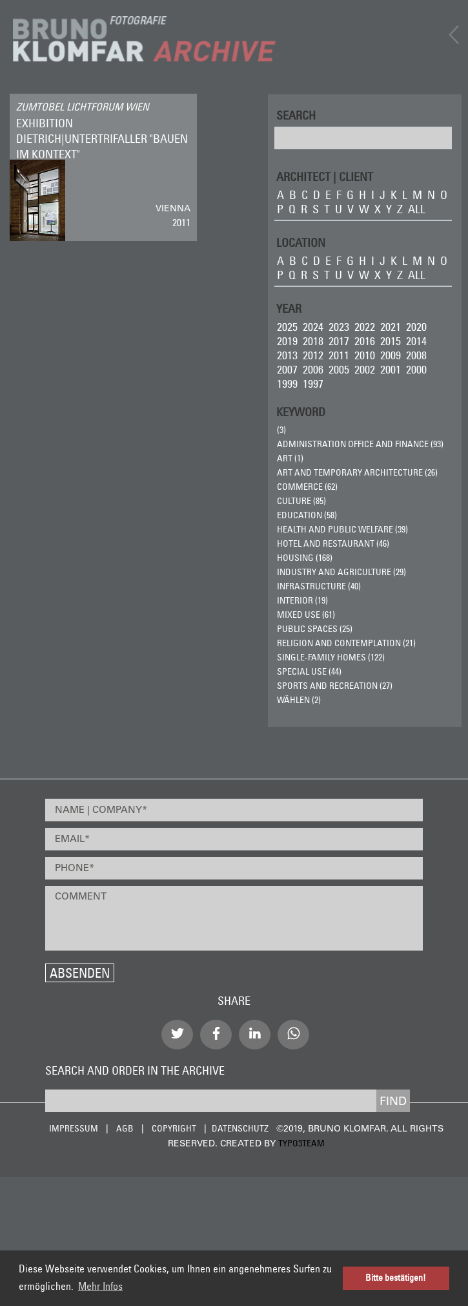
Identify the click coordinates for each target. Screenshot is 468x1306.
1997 (313, 383)
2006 (313, 369)
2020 (416, 326)
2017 (339, 340)
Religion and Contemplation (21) (346, 643)
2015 (390, 340)
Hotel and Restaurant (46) (333, 543)
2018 (313, 340)
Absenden (80, 973)
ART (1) (290, 458)
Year (288, 308)
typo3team (301, 1143)
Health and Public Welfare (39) (342, 529)
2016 (364, 340)
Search (296, 114)
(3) (281, 430)
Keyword (300, 411)
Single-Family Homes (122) (331, 657)
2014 (416, 340)
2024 (313, 326)
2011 (339, 355)
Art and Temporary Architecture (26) (357, 472)
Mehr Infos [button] (100, 1286)
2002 (364, 369)
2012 (313, 355)
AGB (125, 1128)
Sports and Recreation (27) (334, 685)
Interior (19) (302, 600)
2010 (364, 355)
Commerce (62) (307, 486)
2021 (390, 326)
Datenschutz (240, 1128)
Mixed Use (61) (306, 614)
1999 (287, 383)
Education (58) (307, 515)
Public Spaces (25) (314, 629)
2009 (390, 355)
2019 (287, 340)
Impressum (73, 1128)
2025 (287, 326)
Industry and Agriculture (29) (341, 572)
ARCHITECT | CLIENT (324, 176)
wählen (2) (299, 700)
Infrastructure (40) (319, 586)
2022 (364, 326)
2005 (339, 369)
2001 (390, 369)
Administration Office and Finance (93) (360, 444)
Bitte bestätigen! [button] (395, 1277)
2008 (416, 355)
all (416, 209)
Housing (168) (304, 557)
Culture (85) (301, 501)
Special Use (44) (309, 671)
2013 (287, 355)
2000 (416, 369)
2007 (287, 369)
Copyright (174, 1128)
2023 (339, 326)
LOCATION (300, 242)
